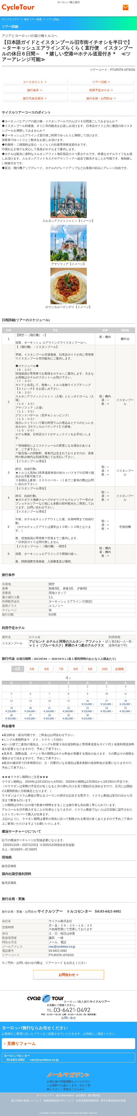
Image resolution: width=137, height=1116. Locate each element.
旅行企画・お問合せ (99, 98)
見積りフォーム (21, 1043)
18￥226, (124, 703)
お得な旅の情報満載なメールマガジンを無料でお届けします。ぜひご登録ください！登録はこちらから (68, 1081)
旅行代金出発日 (33, 98)
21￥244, (48, 710)
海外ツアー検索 (33, 19)
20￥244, (29, 710)
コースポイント (33, 81)
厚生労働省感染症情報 (113, 1100)
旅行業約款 (94, 1095)
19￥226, (10, 710)
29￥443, (67, 717)
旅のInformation (65, 1095)
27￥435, (29, 717)
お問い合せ (125, 7)
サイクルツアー (11, 19)
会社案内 (81, 1095)
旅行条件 (33, 90)
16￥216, (86, 703)
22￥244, (67, 710)
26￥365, (10, 717)
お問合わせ (67, 975)
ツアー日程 (99, 81)
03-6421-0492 (16, 1059)
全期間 (119, 669)
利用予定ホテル (99, 90)
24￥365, (105, 710)
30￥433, (86, 717)
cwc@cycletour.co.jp (62, 946)
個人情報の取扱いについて (26, 1100)
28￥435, (48, 717)
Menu (132, 7)
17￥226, (105, 703)
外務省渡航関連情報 (87, 1100)
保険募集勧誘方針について (59, 1100)
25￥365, (124, 710)
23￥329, (86, 710)
